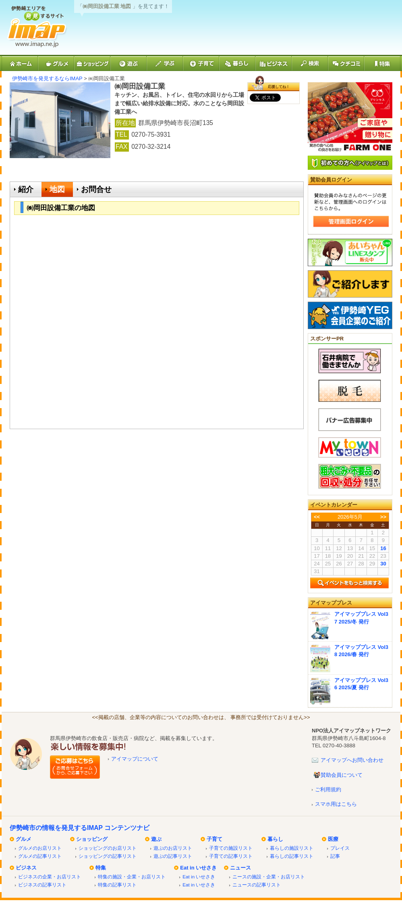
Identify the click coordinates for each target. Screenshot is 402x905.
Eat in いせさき (198, 868)
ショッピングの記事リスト (108, 856)
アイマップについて (134, 759)
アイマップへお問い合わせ (352, 760)
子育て (214, 839)
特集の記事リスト (117, 884)
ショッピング (92, 839)
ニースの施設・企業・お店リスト (268, 876)
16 (383, 548)
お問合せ (96, 189)
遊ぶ (156, 839)
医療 (333, 839)
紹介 (25, 189)
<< (317, 517)
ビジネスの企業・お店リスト (49, 876)
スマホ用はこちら (336, 804)
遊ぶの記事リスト (172, 856)
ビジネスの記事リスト (42, 884)
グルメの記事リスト (40, 856)
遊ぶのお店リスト (172, 848)
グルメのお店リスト (40, 848)
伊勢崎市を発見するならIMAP (47, 78)
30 (383, 564)
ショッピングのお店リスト (108, 848)
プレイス (340, 848)
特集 (100, 868)
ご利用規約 (328, 789)
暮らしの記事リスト (291, 856)
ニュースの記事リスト (256, 884)
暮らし (275, 839)
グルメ (23, 839)
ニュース (240, 868)
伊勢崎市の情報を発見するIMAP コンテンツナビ (79, 827)
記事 (335, 856)
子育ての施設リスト (231, 848)
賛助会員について (342, 775)
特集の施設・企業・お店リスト (132, 876)
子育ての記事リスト (231, 856)
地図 (57, 189)
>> (383, 517)
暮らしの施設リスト (291, 848)
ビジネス (26, 868)
